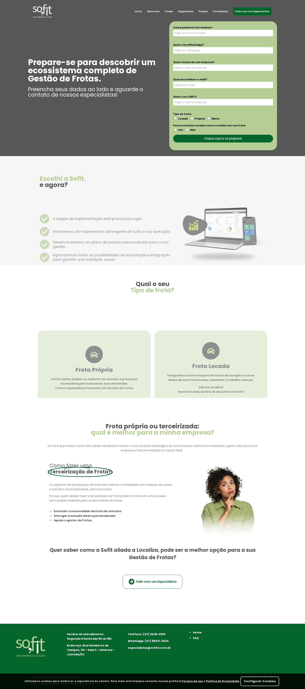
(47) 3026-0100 (154, 634)
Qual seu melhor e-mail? (190, 79)
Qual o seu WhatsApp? (188, 45)
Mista (215, 119)
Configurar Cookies (260, 681)
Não (192, 130)
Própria (200, 119)
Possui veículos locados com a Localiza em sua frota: (209, 125)
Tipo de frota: (182, 114)
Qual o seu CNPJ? (185, 97)
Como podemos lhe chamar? (193, 27)
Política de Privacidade (222, 681)
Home (197, 632)
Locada (183, 119)
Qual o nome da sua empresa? (194, 62)
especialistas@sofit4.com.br (149, 648)
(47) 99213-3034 (157, 641)
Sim (180, 130)
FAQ (196, 638)
